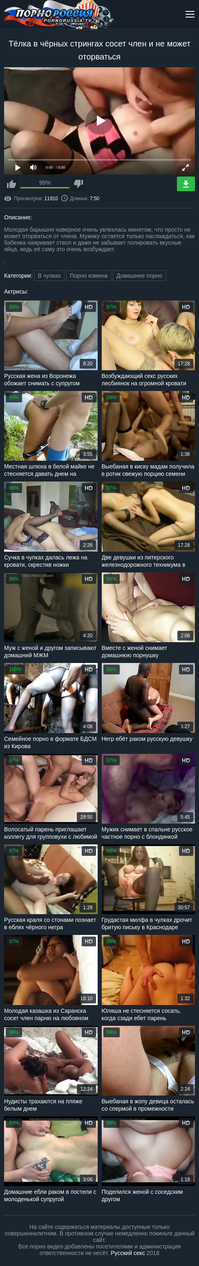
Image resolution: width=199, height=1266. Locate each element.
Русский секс (128, 1253)
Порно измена (88, 275)
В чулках (49, 275)
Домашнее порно (139, 275)
